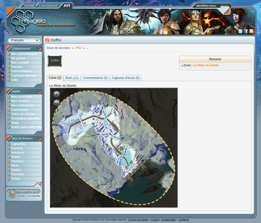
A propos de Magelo (138, 219)
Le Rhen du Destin (206, 65)
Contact (155, 219)
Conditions (183, 219)
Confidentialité (168, 219)
